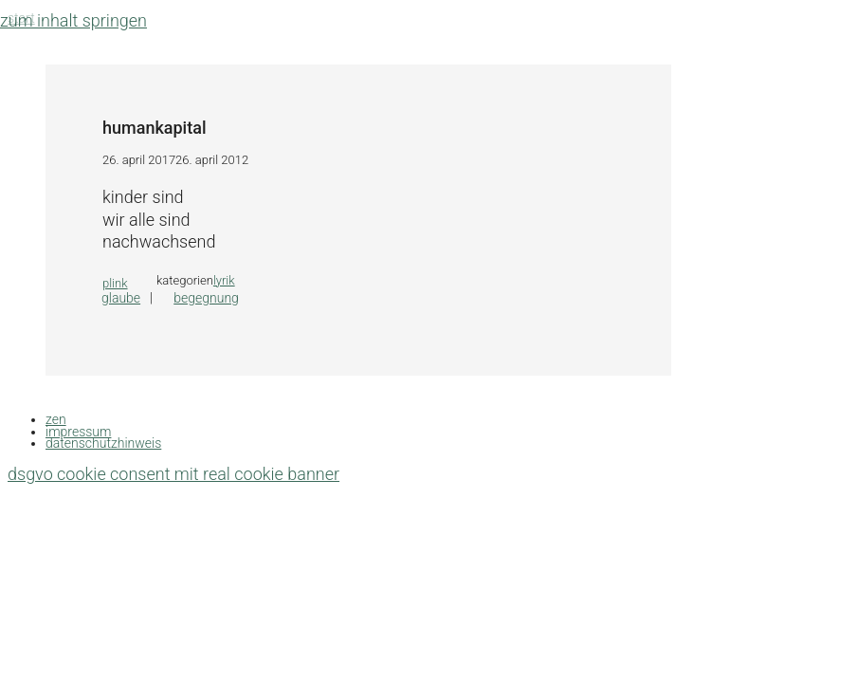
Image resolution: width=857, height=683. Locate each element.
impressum (78, 431)
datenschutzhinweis (103, 443)
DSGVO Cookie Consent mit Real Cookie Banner (173, 474)
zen (56, 419)
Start (21, 18)
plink (115, 283)
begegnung (206, 297)
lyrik (224, 280)
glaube (120, 297)
